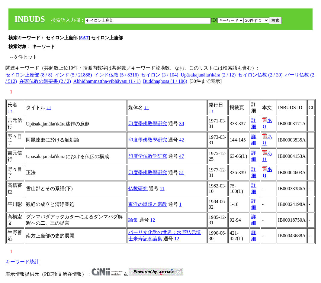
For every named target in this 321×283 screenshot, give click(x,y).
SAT (84, 37)
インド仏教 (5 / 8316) (116, 74)
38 (181, 123)
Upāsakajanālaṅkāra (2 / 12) (208, 74)
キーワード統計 (22, 261)
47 (181, 156)
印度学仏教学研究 (147, 156)
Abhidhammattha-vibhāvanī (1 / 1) (107, 81)
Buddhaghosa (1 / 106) (165, 81)
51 (181, 172)
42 (181, 139)
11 (162, 188)
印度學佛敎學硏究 (147, 123)
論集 (133, 220)
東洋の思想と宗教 (147, 204)
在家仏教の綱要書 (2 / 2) (45, 81)
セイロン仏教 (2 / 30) (260, 74)
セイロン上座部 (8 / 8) (28, 74)
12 (152, 220)
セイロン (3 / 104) (159, 74)
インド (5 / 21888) (73, 74)
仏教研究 (138, 188)
